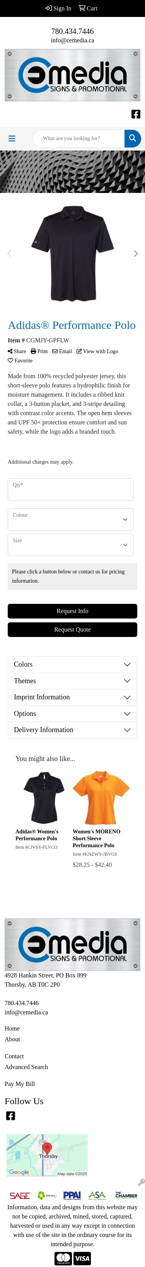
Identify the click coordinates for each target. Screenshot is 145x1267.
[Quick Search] (79, 138)
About (12, 1039)
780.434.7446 (72, 31)
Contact (14, 1056)
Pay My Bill (20, 1084)
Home (12, 1028)
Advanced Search (26, 1067)
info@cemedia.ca (72, 40)
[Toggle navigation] (12, 138)
